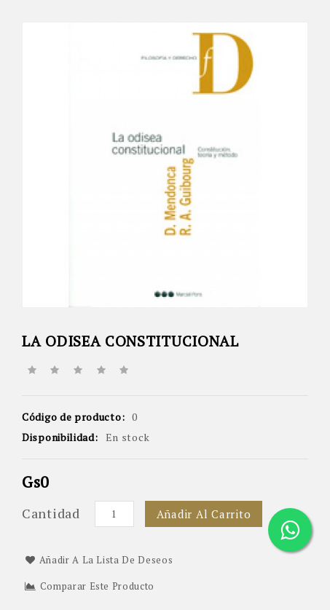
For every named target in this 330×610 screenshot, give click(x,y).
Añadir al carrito (204, 514)
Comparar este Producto (89, 586)
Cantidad (51, 513)
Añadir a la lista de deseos (99, 559)
